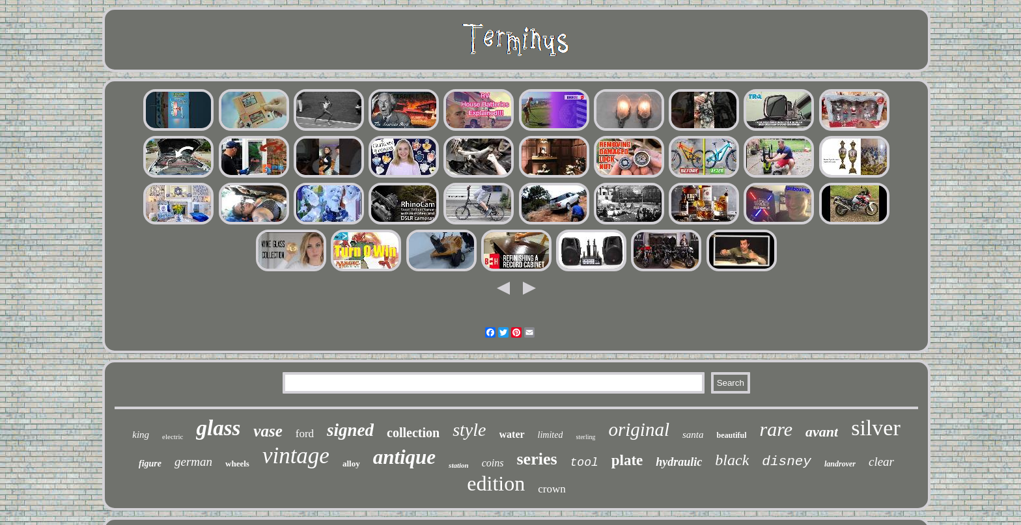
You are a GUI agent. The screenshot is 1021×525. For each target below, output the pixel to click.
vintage (295, 455)
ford (305, 433)
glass (218, 428)
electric (172, 436)
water (512, 434)
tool (584, 462)
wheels (237, 463)
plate (627, 460)
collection (413, 432)
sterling (585, 436)
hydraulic (679, 461)
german (193, 461)
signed (350, 430)
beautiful (731, 435)
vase (267, 431)
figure (150, 463)
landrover (840, 463)
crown (551, 489)
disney (786, 461)
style (469, 430)
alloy (351, 463)
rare (775, 429)
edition (496, 483)
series (536, 459)
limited (550, 435)
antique (404, 457)
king (140, 434)
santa (693, 434)
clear (881, 461)
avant (821, 432)
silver (876, 428)
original (638, 429)
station (459, 465)
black (732, 459)
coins (493, 462)
